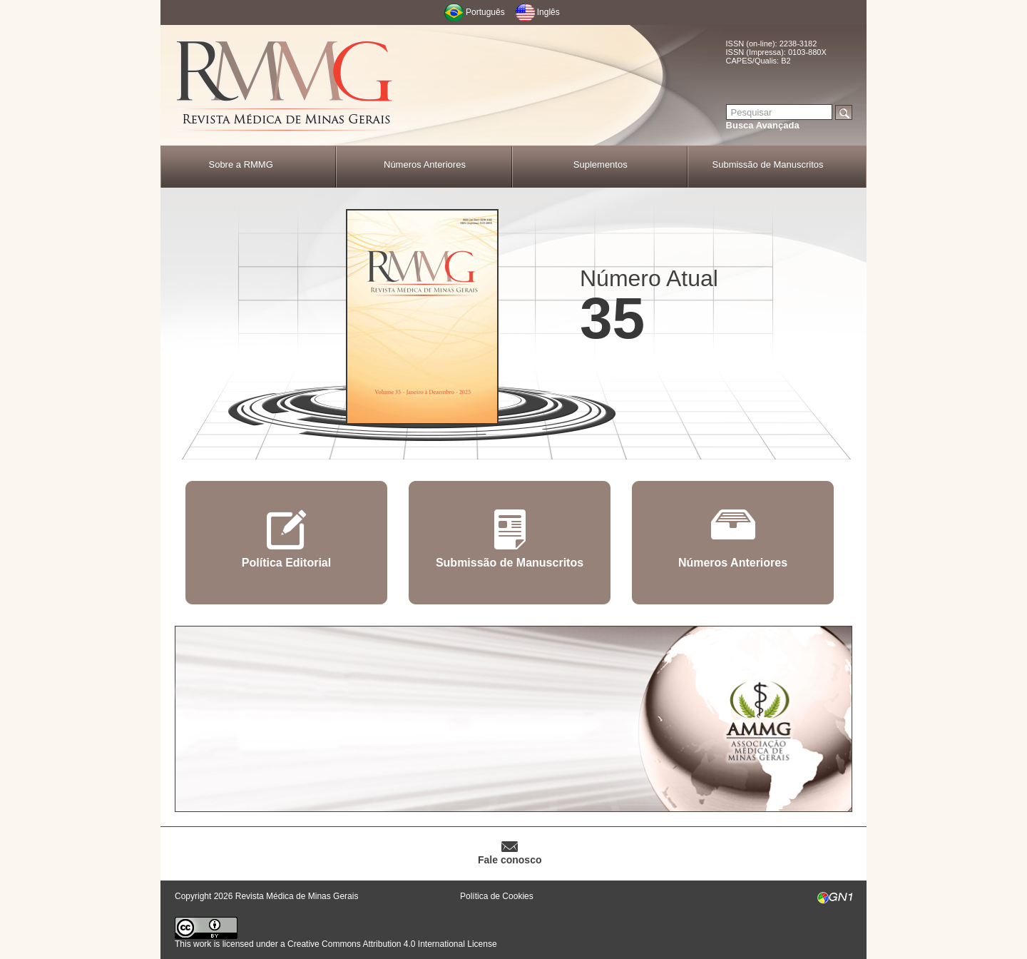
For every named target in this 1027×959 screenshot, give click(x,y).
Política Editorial (286, 563)
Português (485, 12)
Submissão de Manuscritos (768, 164)
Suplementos (600, 164)
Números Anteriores (425, 164)
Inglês (548, 12)
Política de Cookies (496, 896)
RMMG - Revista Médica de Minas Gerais (285, 86)
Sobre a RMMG (240, 164)
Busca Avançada (762, 125)
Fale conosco (509, 860)
